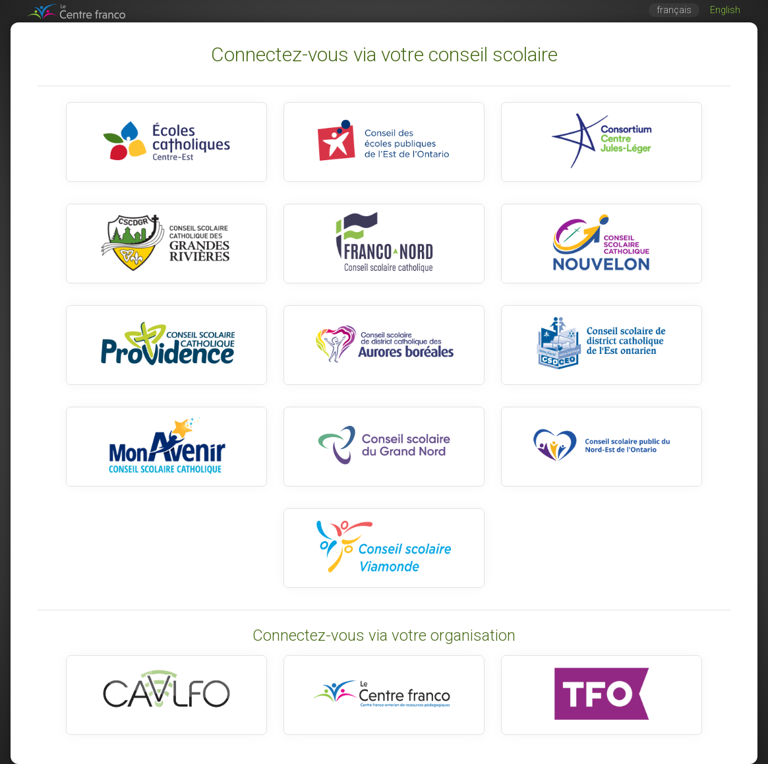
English (725, 10)
